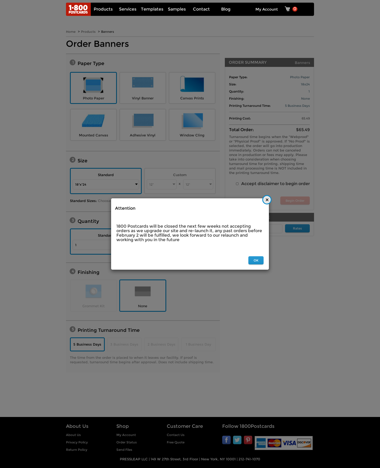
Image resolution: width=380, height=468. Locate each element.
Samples (177, 9)
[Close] (267, 199)
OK (256, 260)
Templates (152, 9)
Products (103, 9)
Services (127, 9)
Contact (201, 9)
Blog (225, 9)
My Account (266, 9)
